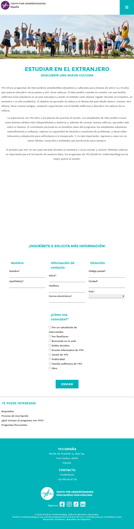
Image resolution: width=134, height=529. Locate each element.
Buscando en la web (64, 341)
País (91, 291)
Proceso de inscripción (14, 416)
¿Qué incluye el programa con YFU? (22, 420)
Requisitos (7, 411)
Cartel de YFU (60, 354)
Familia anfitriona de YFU (67, 363)
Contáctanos (67, 474)
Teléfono (54, 285)
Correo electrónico (60, 296)
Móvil (52, 275)
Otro (54, 368)
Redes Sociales (60, 345)
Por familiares (60, 336)
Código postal (97, 271)
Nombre (14, 271)
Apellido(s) (16, 281)
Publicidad (58, 359)
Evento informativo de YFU (68, 350)
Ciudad (93, 281)
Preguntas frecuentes (14, 425)
